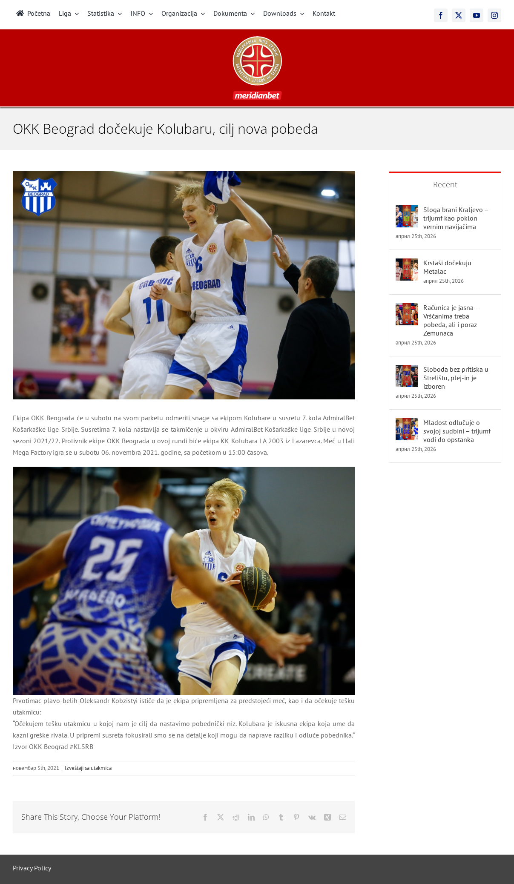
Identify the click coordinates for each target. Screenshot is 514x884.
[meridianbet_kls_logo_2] (257, 39)
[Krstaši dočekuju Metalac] (407, 264)
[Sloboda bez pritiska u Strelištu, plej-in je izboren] (407, 370)
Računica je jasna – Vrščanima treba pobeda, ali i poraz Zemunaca (451, 320)
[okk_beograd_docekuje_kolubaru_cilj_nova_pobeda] (184, 285)
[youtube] (476, 15)
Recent (445, 184)
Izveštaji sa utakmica (88, 768)
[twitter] (458, 15)
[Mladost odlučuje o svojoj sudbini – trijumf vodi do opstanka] (407, 423)
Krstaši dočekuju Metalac (447, 267)
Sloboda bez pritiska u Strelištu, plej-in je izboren (455, 377)
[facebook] (441, 15)
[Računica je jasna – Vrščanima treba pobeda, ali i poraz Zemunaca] (407, 308)
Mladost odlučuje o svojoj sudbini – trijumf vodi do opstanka (457, 431)
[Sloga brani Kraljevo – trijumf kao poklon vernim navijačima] (407, 211)
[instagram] (494, 15)
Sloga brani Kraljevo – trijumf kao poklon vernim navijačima (455, 218)
